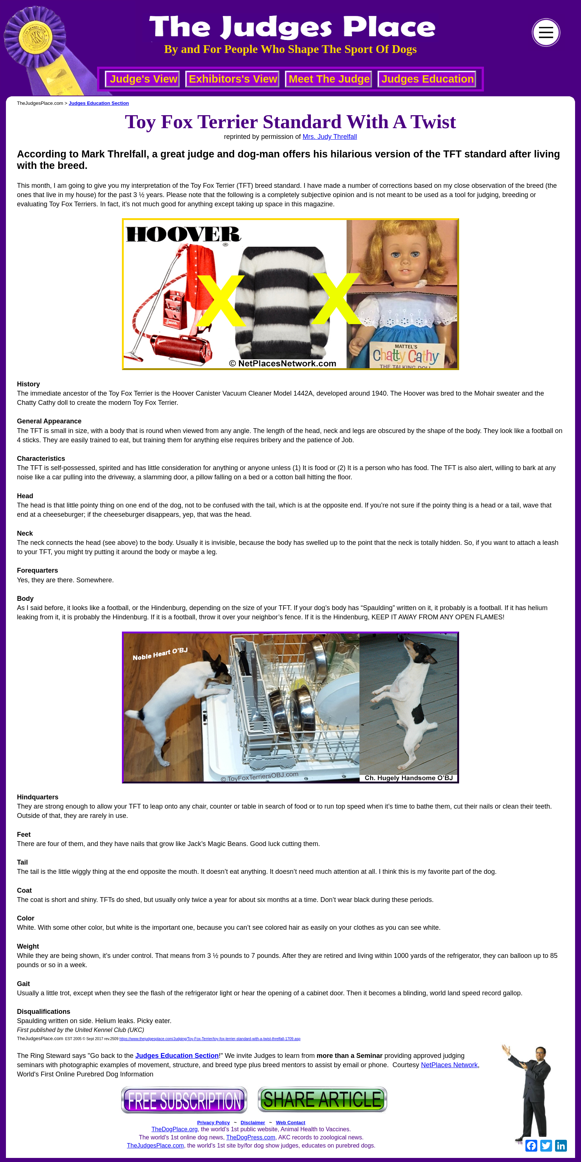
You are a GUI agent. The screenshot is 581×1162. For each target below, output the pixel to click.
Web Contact (290, 1122)
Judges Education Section (99, 103)
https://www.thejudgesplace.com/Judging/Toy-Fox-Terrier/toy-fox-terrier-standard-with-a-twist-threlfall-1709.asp (210, 1039)
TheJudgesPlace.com (155, 1145)
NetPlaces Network (449, 1065)
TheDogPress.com (250, 1137)
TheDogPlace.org (175, 1129)
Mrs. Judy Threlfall (330, 136)
